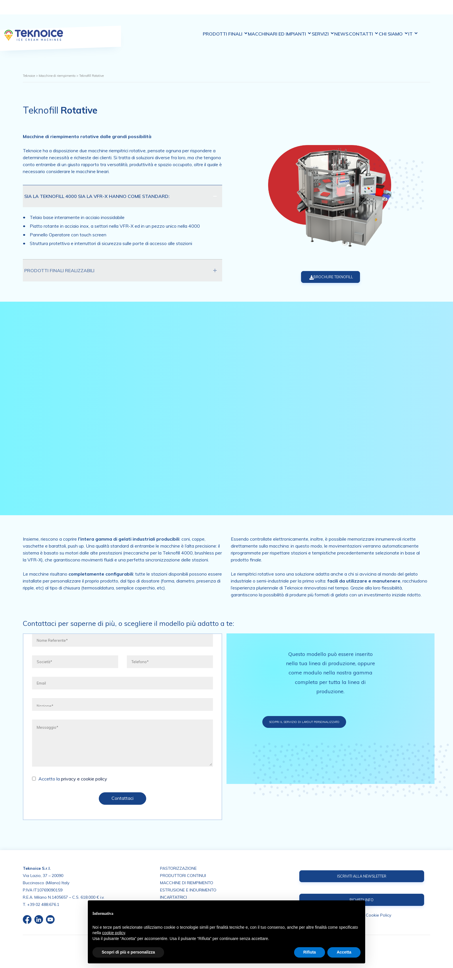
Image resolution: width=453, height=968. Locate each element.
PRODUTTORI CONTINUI (183, 875)
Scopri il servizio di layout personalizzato (331, 722)
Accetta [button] (344, 952)
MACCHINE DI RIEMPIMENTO (186, 882)
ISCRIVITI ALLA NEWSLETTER (361, 876)
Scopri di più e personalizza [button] (128, 952)
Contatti (369, 11)
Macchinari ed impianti (269, 11)
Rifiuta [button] (309, 952)
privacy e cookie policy (84, 779)
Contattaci (122, 799)
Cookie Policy (378, 916)
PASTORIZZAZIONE (178, 867)
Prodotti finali (210, 11)
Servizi (318, 11)
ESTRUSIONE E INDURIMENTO (188, 889)
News (342, 11)
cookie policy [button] (113, 932)
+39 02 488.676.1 (43, 903)
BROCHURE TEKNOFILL (324, 277)
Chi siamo (403, 11)
